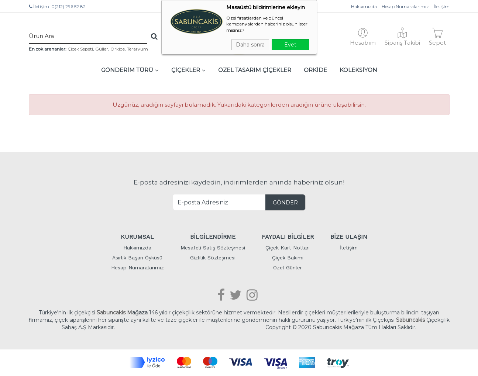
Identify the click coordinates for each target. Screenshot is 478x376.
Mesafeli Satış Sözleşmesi (212, 248)
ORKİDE (315, 69)
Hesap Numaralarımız (405, 6)
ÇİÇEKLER (188, 69)
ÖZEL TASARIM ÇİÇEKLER (254, 69)
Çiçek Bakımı (287, 258)
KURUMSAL (137, 236)
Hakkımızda (364, 6)
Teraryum (137, 49)
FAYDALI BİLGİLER (288, 236)
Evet (290, 44)
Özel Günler (287, 267)
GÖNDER (285, 202)
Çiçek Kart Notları (287, 248)
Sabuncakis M (114, 312)
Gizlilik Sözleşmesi (212, 258)
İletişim (442, 6)
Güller (101, 49)
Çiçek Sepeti (80, 49)
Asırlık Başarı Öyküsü (137, 258)
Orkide (117, 49)
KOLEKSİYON (358, 69)
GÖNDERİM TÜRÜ (130, 69)
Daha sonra (250, 44)
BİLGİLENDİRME (212, 236)
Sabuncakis (410, 320)
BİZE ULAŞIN (348, 236)
